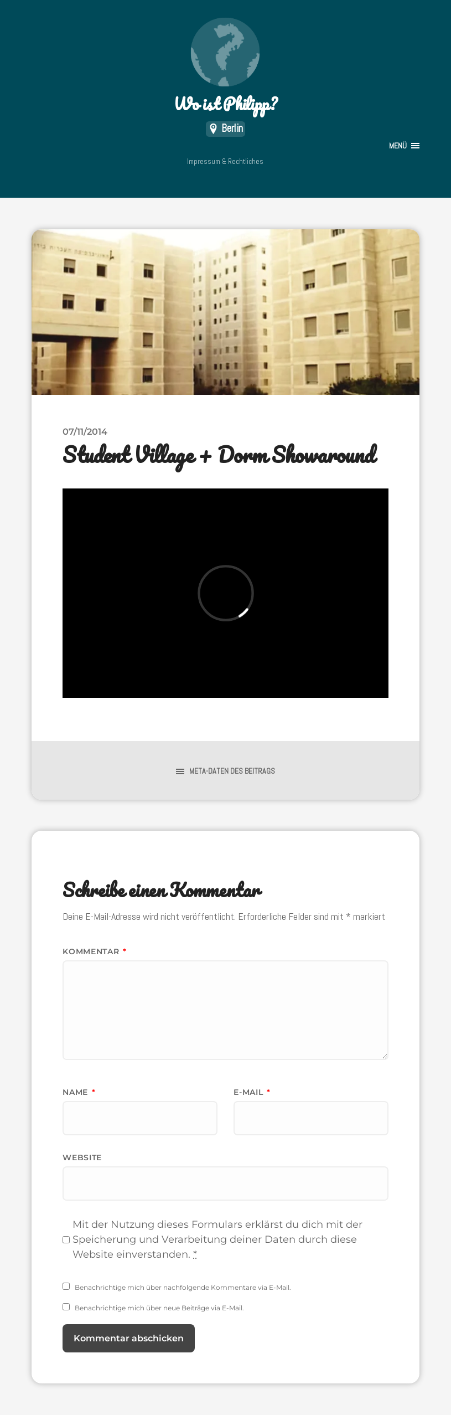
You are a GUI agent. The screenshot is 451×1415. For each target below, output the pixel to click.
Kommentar (95, 951)
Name (79, 1092)
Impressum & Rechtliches (225, 161)
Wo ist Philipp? (225, 67)
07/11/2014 (85, 431)
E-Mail (252, 1092)
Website (82, 1157)
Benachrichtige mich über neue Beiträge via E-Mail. (159, 1308)
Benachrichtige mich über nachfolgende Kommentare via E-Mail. (183, 1287)
